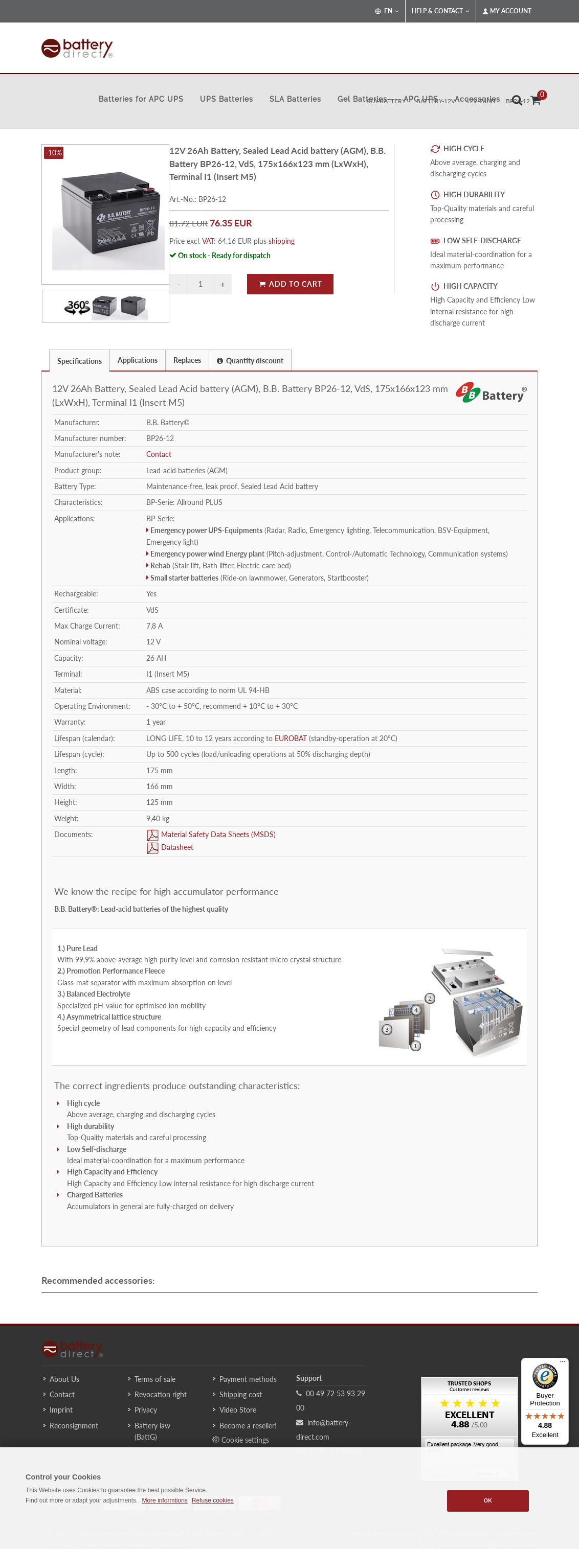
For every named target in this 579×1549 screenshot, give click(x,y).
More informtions (164, 1500)
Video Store (237, 1409)
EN (387, 11)
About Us (64, 1379)
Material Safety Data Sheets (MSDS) (217, 834)
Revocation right (161, 1394)
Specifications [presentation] (79, 361)
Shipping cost (240, 1394)
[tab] (79, 360)
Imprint (61, 1409)
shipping (282, 241)
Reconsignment (74, 1425)
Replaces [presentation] (187, 360)
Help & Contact (441, 11)
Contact (158, 454)
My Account (506, 11)
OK (487, 1500)
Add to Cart (290, 284)
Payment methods (248, 1379)
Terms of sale (155, 1379)
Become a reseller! (248, 1425)
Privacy (146, 1409)
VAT (208, 241)
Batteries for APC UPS (141, 99)
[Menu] (562, 1364)
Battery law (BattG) (152, 1431)
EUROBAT (291, 738)
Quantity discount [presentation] (250, 361)
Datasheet (176, 847)
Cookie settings (240, 1440)
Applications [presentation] (138, 360)
